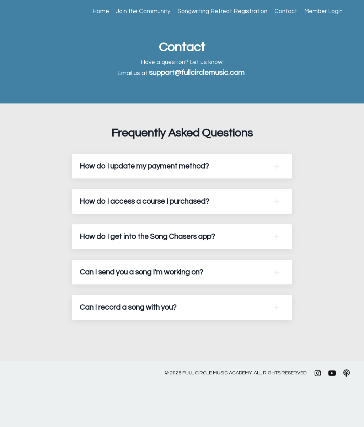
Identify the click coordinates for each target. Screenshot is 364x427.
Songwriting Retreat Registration (214, 12)
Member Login (322, 12)
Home (86, 12)
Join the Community (130, 12)
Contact (281, 12)
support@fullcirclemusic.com (199, 75)
